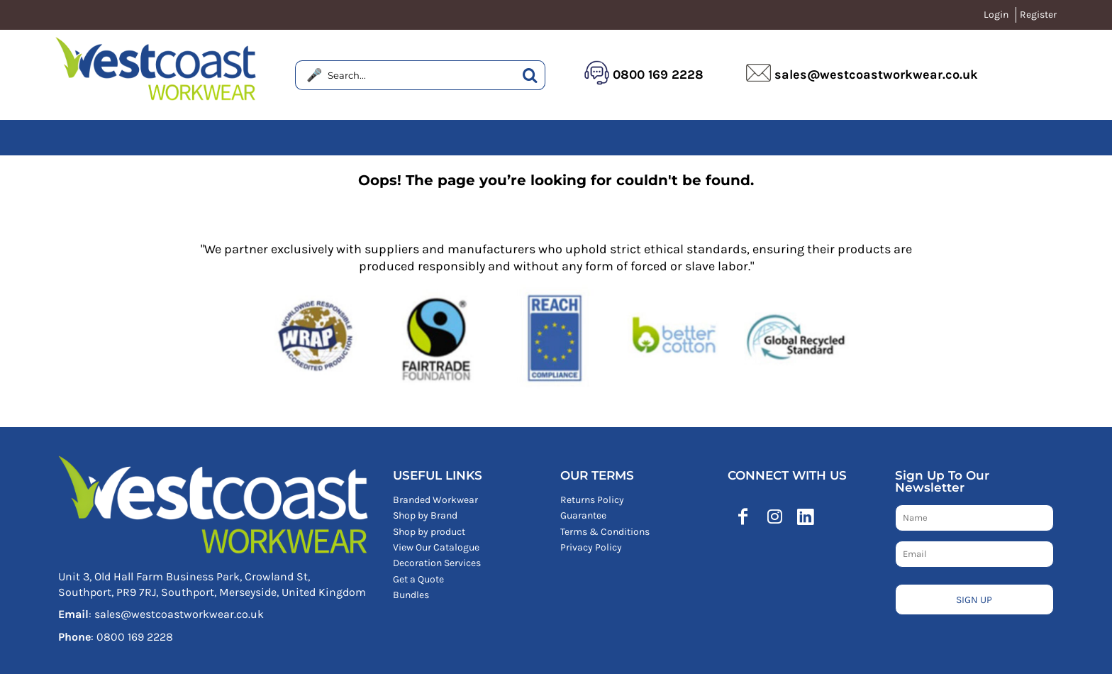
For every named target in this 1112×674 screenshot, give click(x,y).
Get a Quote (418, 579)
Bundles (411, 595)
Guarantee (583, 515)
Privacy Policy (591, 547)
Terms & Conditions (605, 532)
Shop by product (429, 532)
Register (1038, 15)
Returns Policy (592, 500)
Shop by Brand (425, 515)
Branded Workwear (435, 500)
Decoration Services (437, 563)
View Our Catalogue (436, 547)
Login (996, 15)
